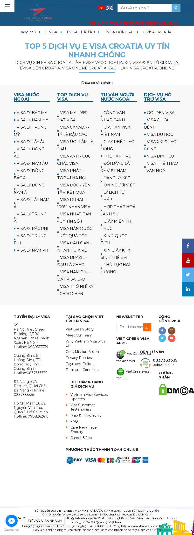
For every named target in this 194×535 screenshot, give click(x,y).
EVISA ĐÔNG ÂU (118, 32)
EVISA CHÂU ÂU (81, 32)
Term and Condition (82, 370)
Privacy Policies (79, 358)
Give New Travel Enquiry (83, 429)
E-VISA (51, 32)
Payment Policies (80, 364)
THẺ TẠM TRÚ (118, 156)
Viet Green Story (80, 329)
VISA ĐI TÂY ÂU (31, 141)
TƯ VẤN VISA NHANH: (132, 23)
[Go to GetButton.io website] (11, 530)
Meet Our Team (79, 335)
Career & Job (81, 438)
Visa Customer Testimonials (82, 407)
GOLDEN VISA (160, 112)
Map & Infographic (85, 415)
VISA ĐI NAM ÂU (32, 163)
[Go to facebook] (12, 521)
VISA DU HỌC (160, 134)
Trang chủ (27, 32)
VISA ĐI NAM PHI (33, 250)
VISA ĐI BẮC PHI (32, 228)
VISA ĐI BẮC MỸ (32, 112)
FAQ (74, 421)
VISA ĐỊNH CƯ (160, 156)
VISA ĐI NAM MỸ (32, 120)
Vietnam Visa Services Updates (89, 396)
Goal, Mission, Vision (82, 352)
